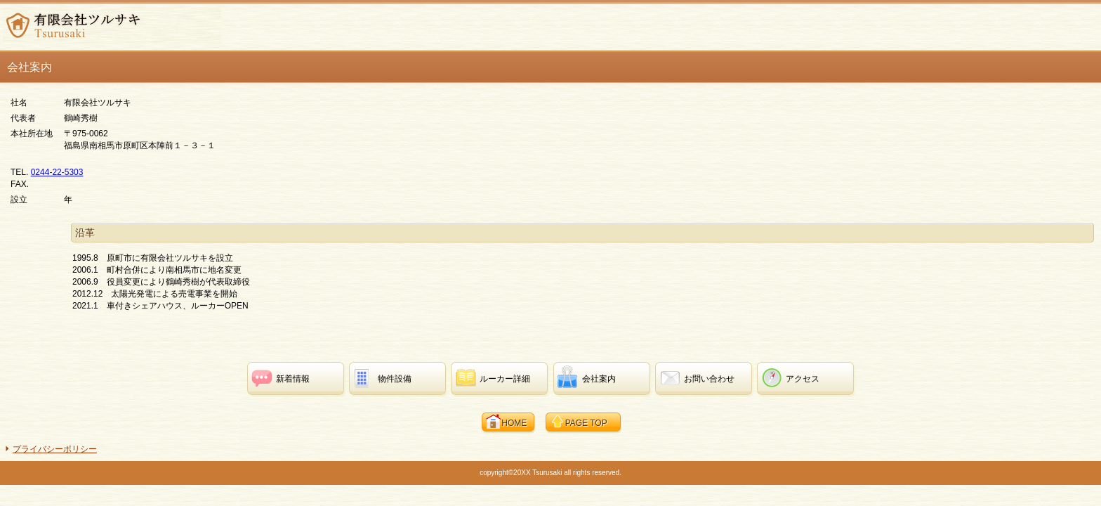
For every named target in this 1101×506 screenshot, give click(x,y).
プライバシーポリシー (55, 449)
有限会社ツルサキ (112, 25)
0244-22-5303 (57, 172)
